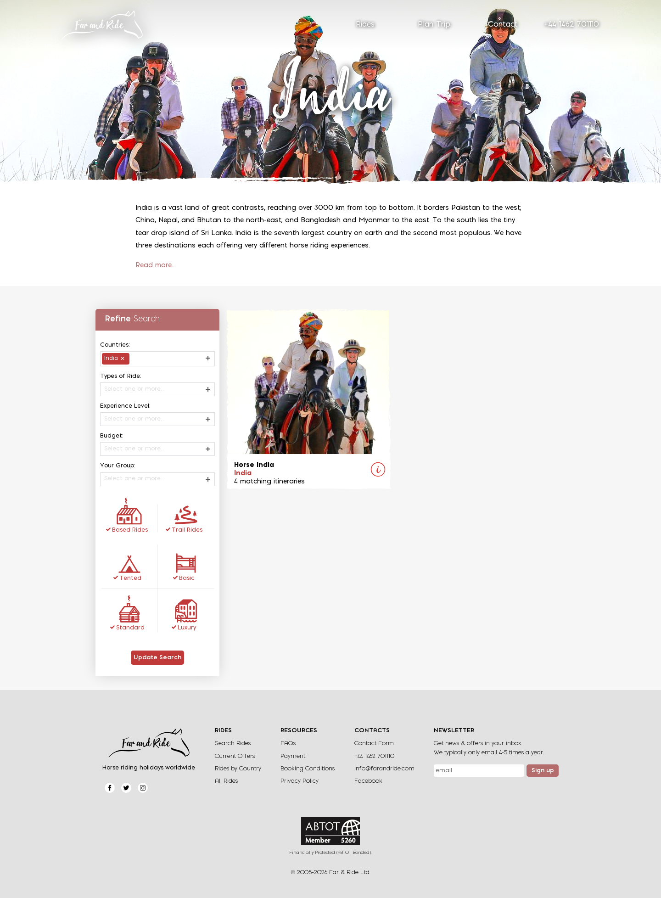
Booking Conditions (307, 769)
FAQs (288, 743)
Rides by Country (238, 769)
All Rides (226, 781)
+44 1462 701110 (571, 24)
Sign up (543, 771)
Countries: (115, 345)
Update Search (157, 658)
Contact (503, 24)
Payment (292, 756)
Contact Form (374, 743)
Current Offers (235, 756)
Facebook (368, 781)
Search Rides (233, 743)
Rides (365, 24)
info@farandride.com (384, 769)
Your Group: (117, 466)
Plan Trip (434, 24)
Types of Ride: (120, 376)
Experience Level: (125, 406)
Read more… (156, 265)
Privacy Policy (299, 781)
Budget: (111, 436)
